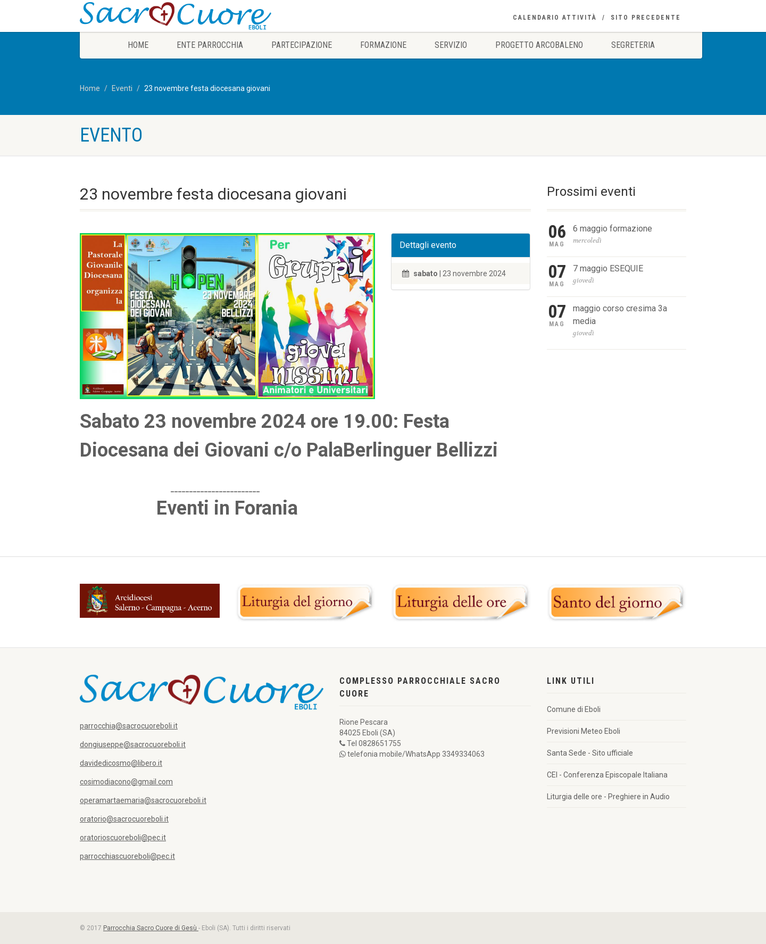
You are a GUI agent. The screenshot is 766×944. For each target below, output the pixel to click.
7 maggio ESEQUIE (608, 268)
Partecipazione (301, 45)
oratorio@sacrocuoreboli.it (124, 819)
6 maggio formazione (612, 228)
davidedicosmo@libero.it (121, 763)
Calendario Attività (555, 17)
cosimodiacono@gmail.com (126, 781)
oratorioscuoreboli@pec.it (123, 837)
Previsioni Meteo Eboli (583, 731)
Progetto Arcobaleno (539, 45)
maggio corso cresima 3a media (620, 314)
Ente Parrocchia (210, 45)
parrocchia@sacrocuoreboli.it (129, 726)
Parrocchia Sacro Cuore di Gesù (150, 928)
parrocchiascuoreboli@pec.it (127, 856)
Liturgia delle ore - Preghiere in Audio (608, 796)
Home (138, 45)
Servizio (451, 45)
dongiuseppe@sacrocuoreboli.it (133, 744)
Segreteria (633, 45)
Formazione (383, 45)
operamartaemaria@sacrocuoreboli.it (143, 800)
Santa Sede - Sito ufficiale (590, 753)
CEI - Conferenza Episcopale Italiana (607, 775)
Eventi (122, 88)
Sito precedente (646, 17)
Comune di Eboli (574, 709)
